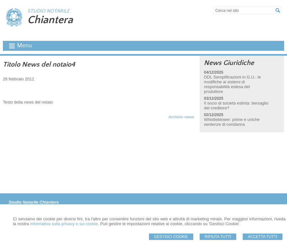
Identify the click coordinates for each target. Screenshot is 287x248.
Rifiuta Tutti (218, 236)
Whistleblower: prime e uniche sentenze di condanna (231, 122)
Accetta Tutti (262, 236)
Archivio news (181, 117)
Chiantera (50, 20)
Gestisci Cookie (171, 236)
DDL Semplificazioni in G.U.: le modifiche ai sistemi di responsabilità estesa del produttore (232, 84)
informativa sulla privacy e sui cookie (64, 223)
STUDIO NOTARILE (48, 11)
